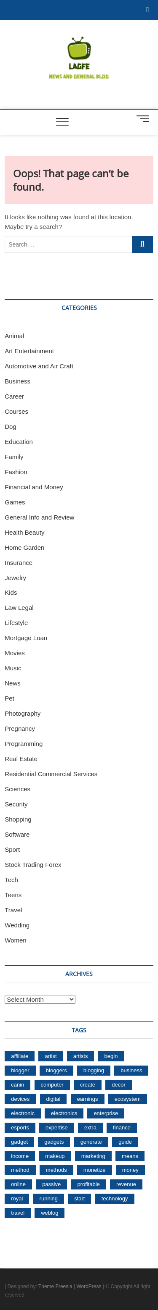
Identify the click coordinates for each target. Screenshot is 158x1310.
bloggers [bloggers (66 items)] (56, 1070)
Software (17, 834)
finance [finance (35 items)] (122, 1127)
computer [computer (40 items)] (52, 1085)
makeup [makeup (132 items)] (54, 1156)
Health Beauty (24, 532)
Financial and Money (34, 487)
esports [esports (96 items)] (20, 1127)
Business (17, 381)
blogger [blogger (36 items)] (20, 1070)
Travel (13, 910)
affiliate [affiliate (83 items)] (19, 1056)
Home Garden (24, 547)
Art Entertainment (29, 350)
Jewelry (15, 577)
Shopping (18, 819)
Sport (12, 849)
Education (19, 441)
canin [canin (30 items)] (17, 1085)
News (13, 683)
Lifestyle (16, 622)
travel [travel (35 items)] (17, 1213)
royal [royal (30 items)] (17, 1198)
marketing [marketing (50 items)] (93, 1156)
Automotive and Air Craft (39, 366)
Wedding (17, 925)
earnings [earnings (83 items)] (87, 1099)
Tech (11, 879)
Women (15, 940)
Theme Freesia (55, 1286)
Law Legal (19, 607)
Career (14, 396)
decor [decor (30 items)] (119, 1085)
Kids (11, 592)
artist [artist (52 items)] (50, 1056)
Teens (13, 894)
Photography (22, 713)
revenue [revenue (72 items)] (126, 1184)
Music (13, 668)
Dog (10, 426)
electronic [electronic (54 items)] (23, 1113)
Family (14, 456)
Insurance (18, 562)
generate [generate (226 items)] (91, 1142)
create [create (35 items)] (87, 1085)
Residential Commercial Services (51, 773)
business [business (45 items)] (131, 1070)
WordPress (88, 1286)
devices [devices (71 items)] (20, 1099)
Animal (14, 335)
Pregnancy (20, 728)
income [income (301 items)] (20, 1156)
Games (15, 502)
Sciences (17, 789)
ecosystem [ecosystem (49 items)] (128, 1099)
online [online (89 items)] (18, 1184)
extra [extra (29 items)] (90, 1127)
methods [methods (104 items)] (56, 1170)
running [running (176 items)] (49, 1198)
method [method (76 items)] (20, 1170)
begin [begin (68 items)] (111, 1056)
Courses (16, 411)
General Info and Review (39, 517)
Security (16, 804)
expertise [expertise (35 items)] (57, 1127)
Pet (9, 698)
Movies (15, 652)
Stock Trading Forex (33, 864)
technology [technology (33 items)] (115, 1198)
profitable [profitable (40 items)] (88, 1184)
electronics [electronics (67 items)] (64, 1113)
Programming (24, 743)
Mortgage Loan (26, 637)
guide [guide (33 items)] (125, 1142)
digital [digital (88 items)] (53, 1099)
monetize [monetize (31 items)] (94, 1170)
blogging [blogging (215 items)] (93, 1070)
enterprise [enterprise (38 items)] (106, 1113)
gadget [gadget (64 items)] (19, 1142)
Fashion (16, 471)
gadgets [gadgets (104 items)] (54, 1142)
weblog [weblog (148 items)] (49, 1213)
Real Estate (21, 758)
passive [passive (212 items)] (51, 1184)
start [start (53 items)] (79, 1198)
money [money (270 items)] (130, 1170)
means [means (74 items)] (130, 1156)
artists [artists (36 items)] (80, 1056)
